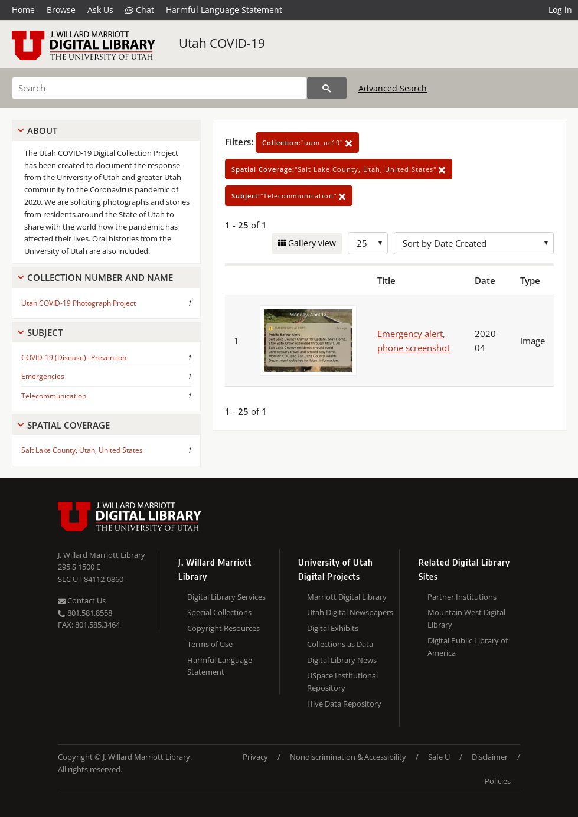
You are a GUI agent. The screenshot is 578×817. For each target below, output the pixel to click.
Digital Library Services (226, 596)
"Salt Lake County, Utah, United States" (338, 169)
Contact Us (82, 600)
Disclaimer (490, 756)
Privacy (255, 756)
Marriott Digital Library (347, 596)
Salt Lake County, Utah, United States (82, 450)
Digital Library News (342, 660)
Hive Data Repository (344, 703)
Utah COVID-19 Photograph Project (78, 303)
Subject (45, 332)
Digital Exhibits (332, 628)
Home (23, 9)
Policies (498, 781)
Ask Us (100, 9)
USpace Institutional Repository (342, 681)
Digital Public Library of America (467, 646)
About (42, 130)
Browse (61, 9)
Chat (139, 10)
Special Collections (219, 612)
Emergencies (42, 376)
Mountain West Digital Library (466, 618)
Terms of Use (210, 644)
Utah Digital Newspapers (350, 612)
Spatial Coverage (68, 425)
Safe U (439, 756)
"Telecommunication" (288, 195)
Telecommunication (53, 396)
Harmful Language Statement (224, 9)
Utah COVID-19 (222, 43)
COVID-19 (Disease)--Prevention (73, 357)
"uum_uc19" (307, 142)
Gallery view (311, 243)
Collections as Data (340, 644)
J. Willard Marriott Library (101, 555)
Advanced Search (392, 88)
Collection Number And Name (100, 277)
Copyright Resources (223, 628)
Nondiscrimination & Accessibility (348, 756)
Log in (560, 9)
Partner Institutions (462, 596)
